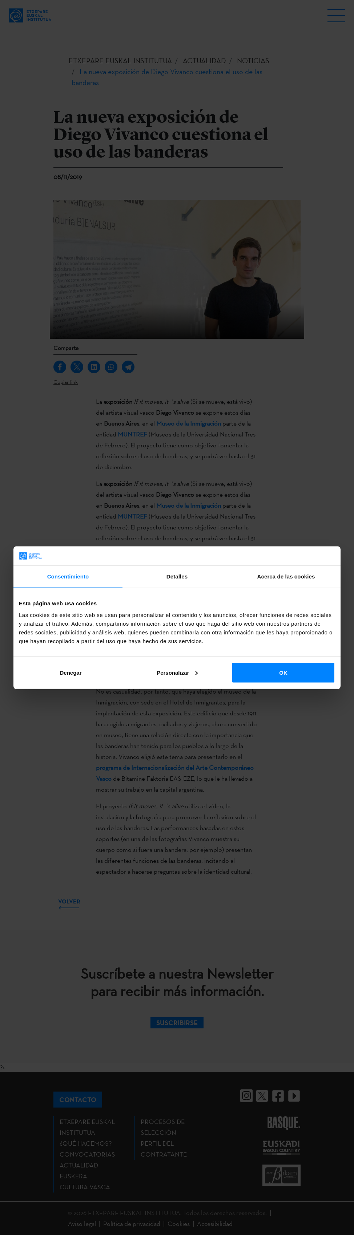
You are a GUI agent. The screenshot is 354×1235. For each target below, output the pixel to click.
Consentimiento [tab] (68, 576)
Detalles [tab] (177, 576)
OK (283, 672)
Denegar (70, 672)
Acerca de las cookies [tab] (286, 576)
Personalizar (177, 672)
